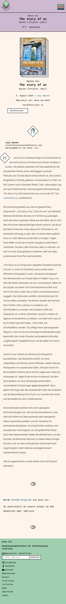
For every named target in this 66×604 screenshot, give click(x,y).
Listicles (7, 584)
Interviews (8, 581)
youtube (9, 570)
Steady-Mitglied (21, 500)
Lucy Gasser (43, 96)
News (4, 588)
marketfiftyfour (10, 198)
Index (5, 595)
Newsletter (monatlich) (18, 553)
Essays (5, 577)
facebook (10, 566)
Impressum (7, 592)
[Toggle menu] (33, 6)
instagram (10, 563)
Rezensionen (34, 27)
